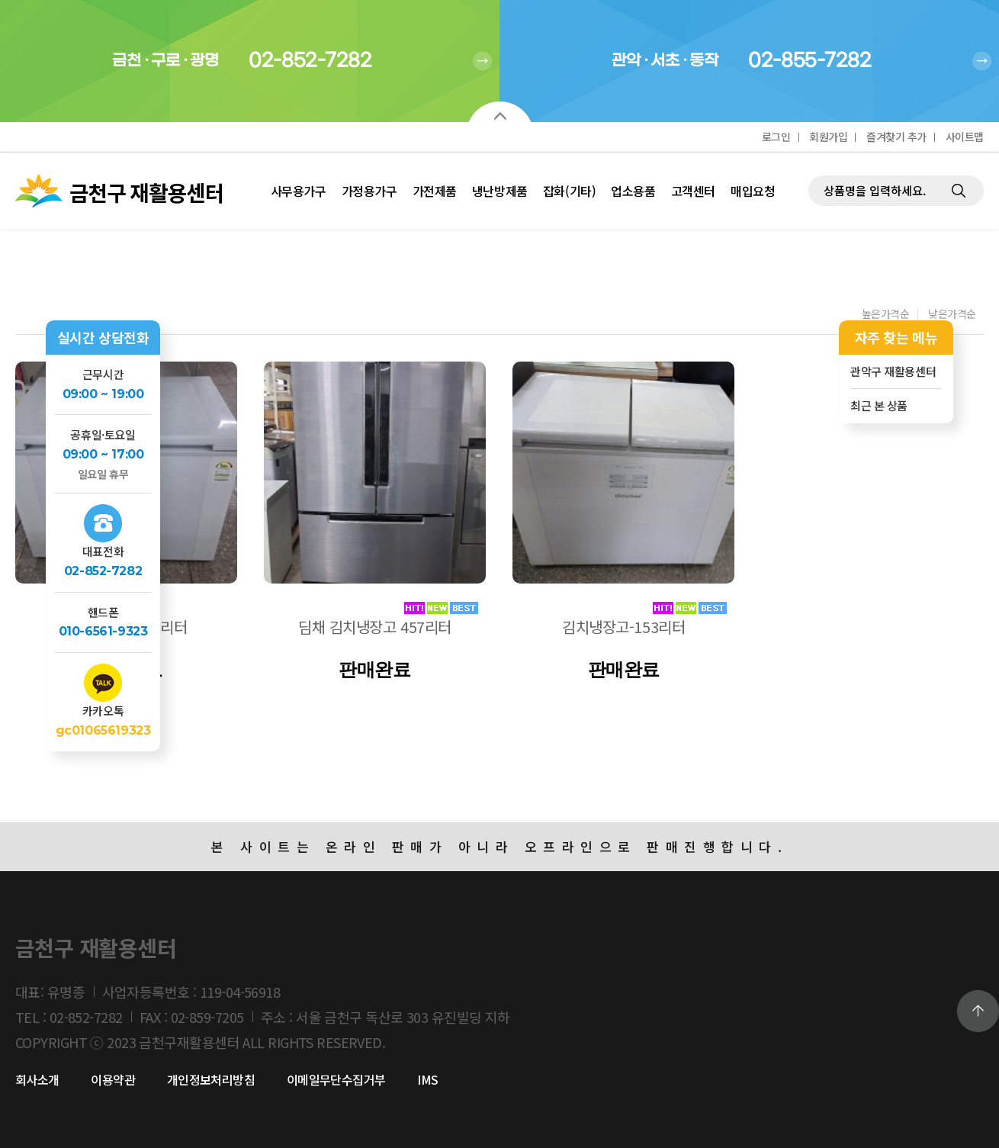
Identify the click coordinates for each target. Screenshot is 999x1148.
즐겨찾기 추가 (896, 136)
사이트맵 (965, 136)
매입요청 (753, 191)
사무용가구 (298, 191)
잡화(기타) (569, 191)
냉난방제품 (500, 191)
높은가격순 (886, 315)
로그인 (776, 136)
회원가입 (828, 136)
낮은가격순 (952, 315)
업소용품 (633, 191)
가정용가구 (369, 191)
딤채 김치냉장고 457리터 (374, 627)
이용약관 (113, 1079)
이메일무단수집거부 (336, 1079)
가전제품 (435, 191)
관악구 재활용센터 (893, 371)
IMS (427, 1079)
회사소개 (37, 1079)
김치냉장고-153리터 (623, 627)
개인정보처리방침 (211, 1079)
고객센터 (693, 191)
